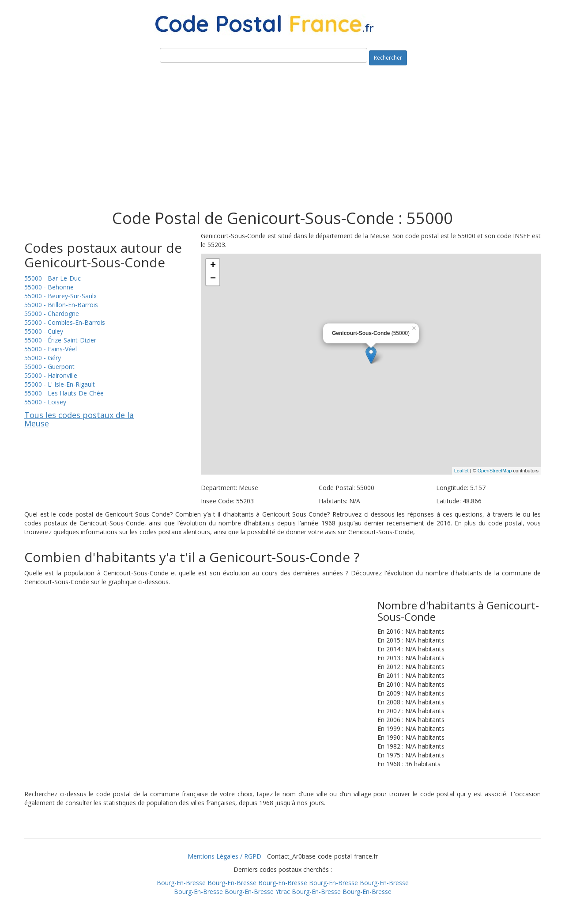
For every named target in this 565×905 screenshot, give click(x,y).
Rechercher (388, 57)
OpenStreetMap (495, 470)
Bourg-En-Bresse (181, 882)
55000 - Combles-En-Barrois (64, 322)
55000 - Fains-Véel (50, 349)
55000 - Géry (42, 358)
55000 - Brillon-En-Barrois (61, 304)
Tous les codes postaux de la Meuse (79, 419)
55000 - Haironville (50, 375)
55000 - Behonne (49, 287)
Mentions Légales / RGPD (224, 856)
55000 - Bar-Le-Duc (52, 278)
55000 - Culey (43, 331)
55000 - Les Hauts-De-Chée (64, 393)
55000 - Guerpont (49, 366)
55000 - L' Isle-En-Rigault (59, 384)
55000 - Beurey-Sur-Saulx (60, 296)
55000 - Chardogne (51, 313)
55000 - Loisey (45, 402)
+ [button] (213, 265)
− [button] (213, 278)
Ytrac (282, 891)
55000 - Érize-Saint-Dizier (60, 340)
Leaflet (461, 470)
